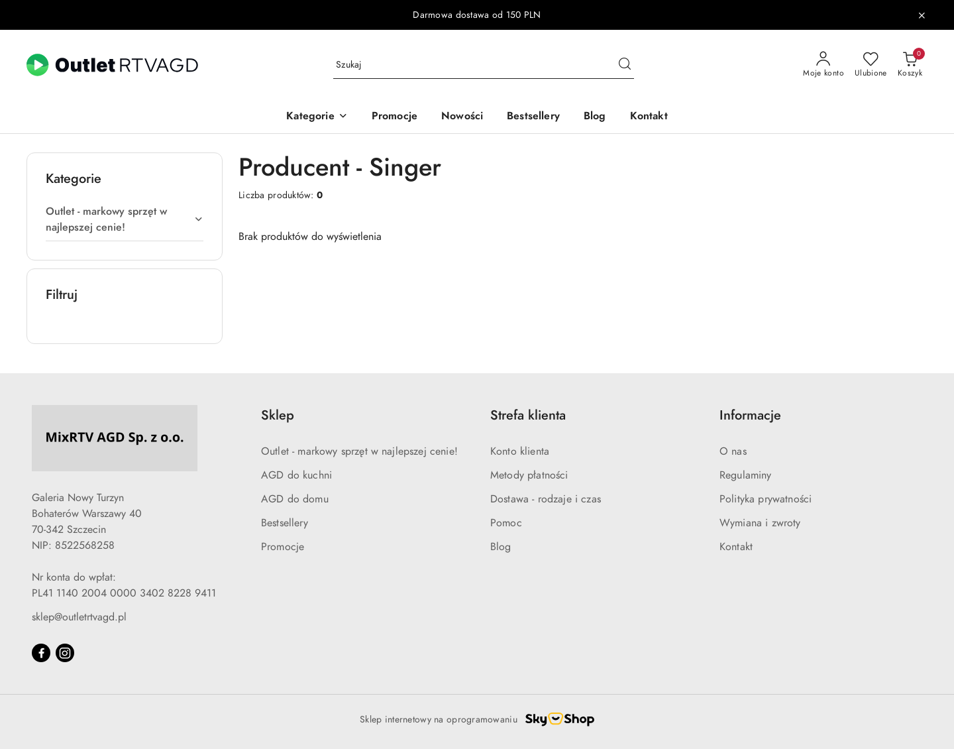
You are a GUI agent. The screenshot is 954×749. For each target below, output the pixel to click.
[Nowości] (462, 117)
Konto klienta (519, 451)
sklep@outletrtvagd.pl (79, 617)
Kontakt (736, 547)
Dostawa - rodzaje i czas (545, 499)
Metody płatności (529, 475)
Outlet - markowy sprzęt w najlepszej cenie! (359, 451)
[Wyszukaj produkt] (483, 65)
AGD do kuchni (296, 475)
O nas (733, 451)
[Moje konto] (823, 65)
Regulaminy (745, 475)
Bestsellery (284, 523)
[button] (316, 117)
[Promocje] (394, 117)
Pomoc (506, 523)
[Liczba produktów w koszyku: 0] (910, 65)
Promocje (282, 547)
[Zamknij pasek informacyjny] (922, 15)
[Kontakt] (649, 117)
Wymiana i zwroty (760, 523)
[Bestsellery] (533, 117)
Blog (500, 547)
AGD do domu (295, 499)
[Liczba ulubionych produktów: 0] (870, 65)
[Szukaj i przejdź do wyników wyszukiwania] (624, 65)
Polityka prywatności (765, 499)
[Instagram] (65, 653)
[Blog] (594, 117)
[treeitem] (124, 219)
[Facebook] (41, 653)
